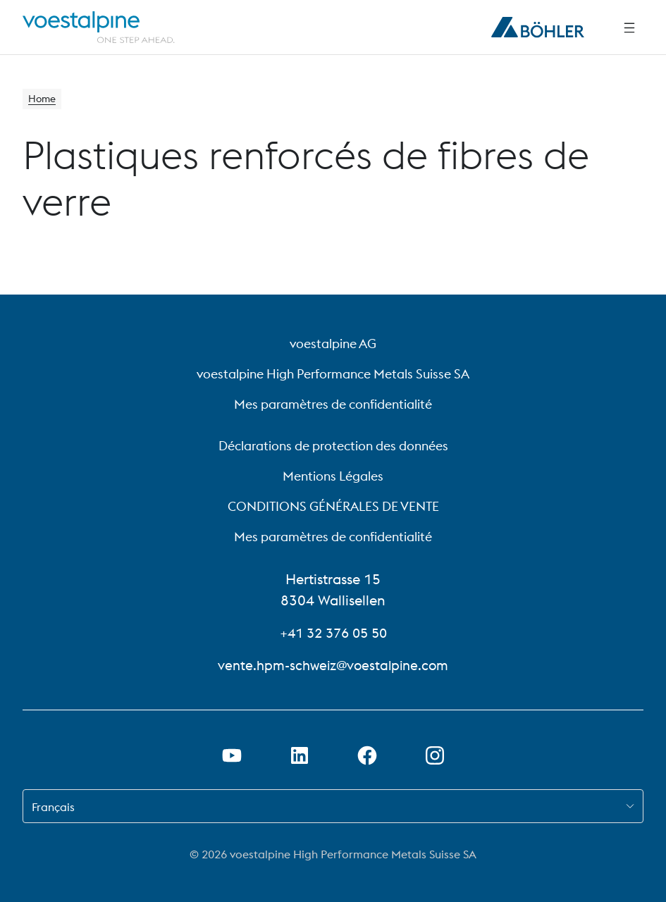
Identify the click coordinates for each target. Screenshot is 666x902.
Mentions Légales (333, 476)
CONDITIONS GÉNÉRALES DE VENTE (333, 506)
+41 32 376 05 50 (333, 632)
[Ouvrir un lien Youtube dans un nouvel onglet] (232, 755)
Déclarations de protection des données (333, 446)
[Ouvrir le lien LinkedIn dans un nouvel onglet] (299, 755)
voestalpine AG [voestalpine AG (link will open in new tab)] (333, 343)
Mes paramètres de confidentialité (333, 404)
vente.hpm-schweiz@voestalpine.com (333, 665)
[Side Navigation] (629, 27)
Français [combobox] (53, 807)
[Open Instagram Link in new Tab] (435, 755)
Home (44, 100)
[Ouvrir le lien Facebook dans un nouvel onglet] (367, 755)
